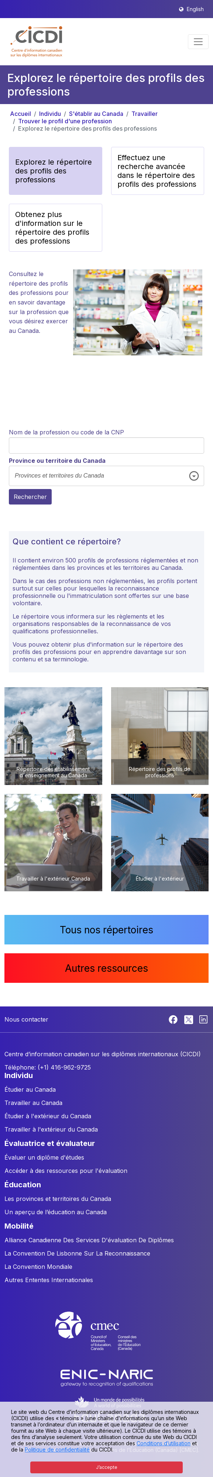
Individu (50, 113)
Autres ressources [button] (106, 968)
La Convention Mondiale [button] (38, 1266)
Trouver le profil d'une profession (65, 121)
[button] (36, 41)
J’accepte (106, 1467)
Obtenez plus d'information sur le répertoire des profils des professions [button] (52, 227)
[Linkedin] (203, 1019)
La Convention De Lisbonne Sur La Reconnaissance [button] (77, 1253)
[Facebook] (174, 1019)
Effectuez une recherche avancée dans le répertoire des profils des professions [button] (156, 171)
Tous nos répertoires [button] (106, 930)
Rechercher (30, 496)
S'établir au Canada (96, 113)
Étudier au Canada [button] (30, 1089)
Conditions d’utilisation (163, 1443)
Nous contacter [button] (26, 1019)
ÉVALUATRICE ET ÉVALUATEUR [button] (49, 1143)
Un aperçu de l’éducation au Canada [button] (55, 1212)
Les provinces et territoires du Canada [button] (57, 1198)
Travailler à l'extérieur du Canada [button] (51, 1129)
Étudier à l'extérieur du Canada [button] (47, 1116)
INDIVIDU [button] (18, 1075)
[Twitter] (189, 1019)
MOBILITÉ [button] (19, 1226)
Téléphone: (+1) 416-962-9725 (47, 1067)
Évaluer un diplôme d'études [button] (44, 1157)
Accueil (20, 113)
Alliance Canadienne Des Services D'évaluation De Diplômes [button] (89, 1240)
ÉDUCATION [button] (22, 1184)
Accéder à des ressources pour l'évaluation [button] (65, 1170)
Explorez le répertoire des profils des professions (87, 128)
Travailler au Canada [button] (33, 1102)
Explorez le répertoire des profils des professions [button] (53, 171)
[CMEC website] (106, 1338)
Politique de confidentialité (57, 1449)
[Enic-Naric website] (107, 1377)
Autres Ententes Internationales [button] (48, 1280)
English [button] (195, 9)
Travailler (144, 113)
